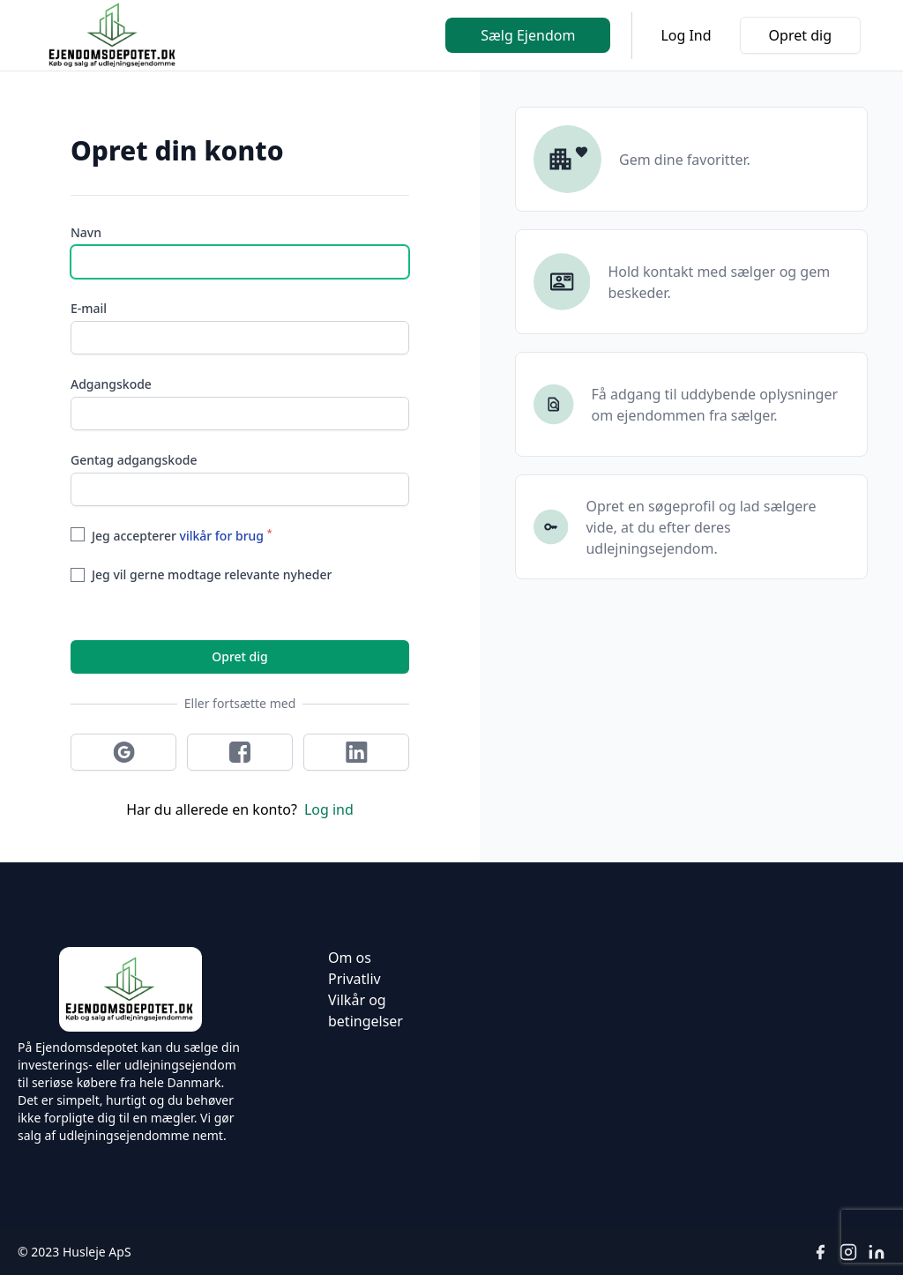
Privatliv (354, 978)
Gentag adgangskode (134, 459)
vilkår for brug (222, 535)
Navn (86, 232)
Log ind (329, 809)
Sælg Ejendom (528, 35)
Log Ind (685, 35)
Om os (349, 957)
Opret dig (800, 35)
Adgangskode (111, 384)
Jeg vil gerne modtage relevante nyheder (212, 574)
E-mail (89, 308)
